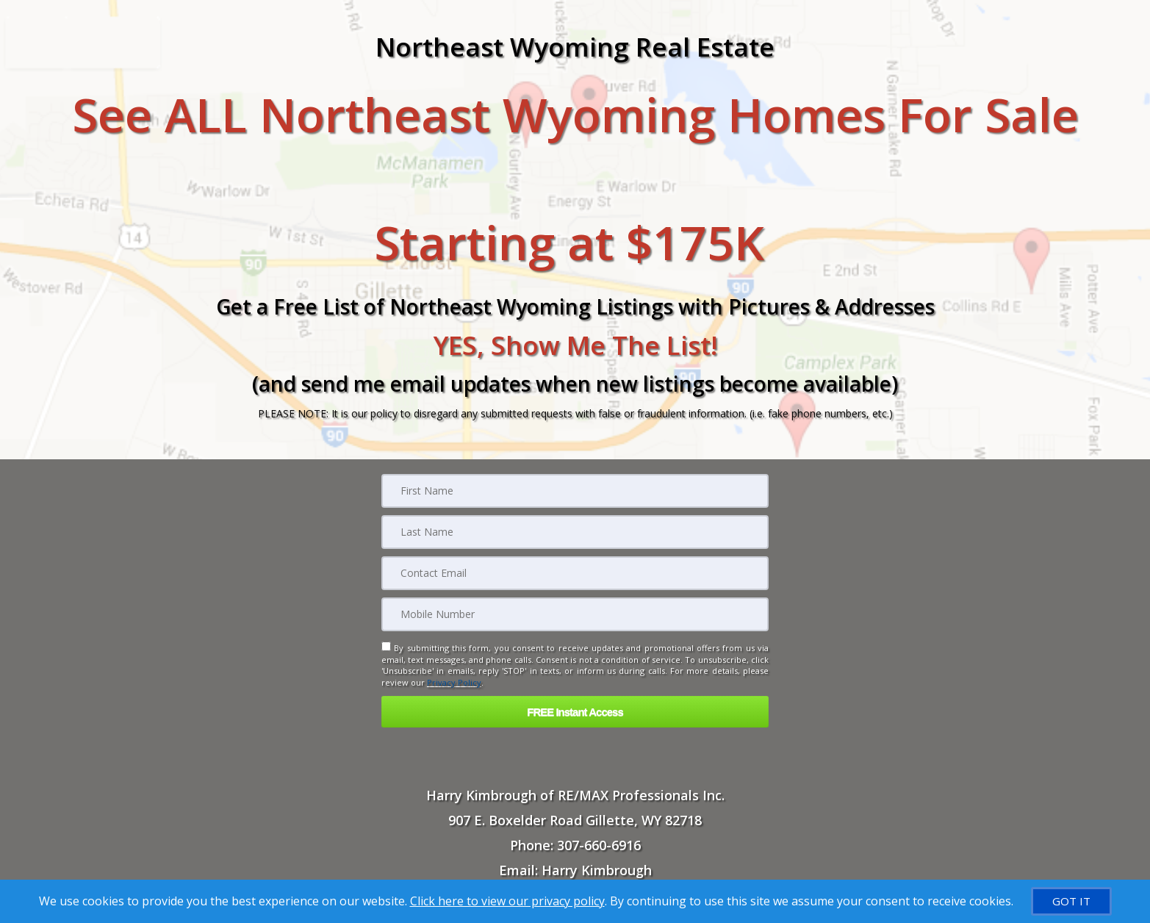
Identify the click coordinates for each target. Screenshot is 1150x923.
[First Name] (575, 491)
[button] (575, 712)
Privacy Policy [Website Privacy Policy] (454, 682)
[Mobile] (575, 614)
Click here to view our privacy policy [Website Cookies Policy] (507, 901)
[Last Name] (575, 532)
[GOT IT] (1071, 901)
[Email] (575, 573)
